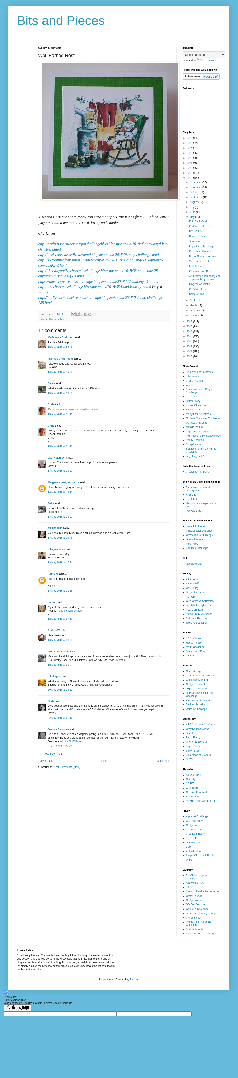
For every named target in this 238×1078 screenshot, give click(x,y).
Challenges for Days (197, 471)
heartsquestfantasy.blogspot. (202, 913)
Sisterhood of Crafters (198, 754)
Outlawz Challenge (196, 422)
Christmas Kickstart (197, 679)
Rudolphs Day (194, 563)
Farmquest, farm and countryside (198, 489)
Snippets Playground (198, 618)
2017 (190, 321)
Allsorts (190, 887)
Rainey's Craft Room (60, 358)
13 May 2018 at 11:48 (60, 446)
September (196, 197)
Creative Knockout (196, 792)
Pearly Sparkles (195, 440)
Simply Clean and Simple (200, 855)
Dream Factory (194, 539)
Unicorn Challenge (196, 709)
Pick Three (192, 543)
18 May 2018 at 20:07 (60, 665)
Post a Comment (53, 753)
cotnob (52, 602)
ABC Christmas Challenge (200, 724)
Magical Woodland (199, 284)
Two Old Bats (193, 510)
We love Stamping (196, 622)
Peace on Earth (195, 609)
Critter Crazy (193, 401)
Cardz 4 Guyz (193, 671)
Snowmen (194, 241)
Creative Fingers (195, 833)
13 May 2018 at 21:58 (60, 590)
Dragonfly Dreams (196, 592)
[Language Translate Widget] (204, 54)
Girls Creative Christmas (200, 601)
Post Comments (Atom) (67, 767)
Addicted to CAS (195, 882)
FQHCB (190, 596)
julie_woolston (56, 549)
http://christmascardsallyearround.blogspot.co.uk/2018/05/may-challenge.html (98, 255)
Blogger (134, 979)
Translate (206, 60)
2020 (190, 168)
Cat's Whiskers (197, 289)
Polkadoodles (193, 851)
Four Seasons (194, 409)
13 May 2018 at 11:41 (60, 414)
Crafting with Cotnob (70, 610)
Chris (51, 404)
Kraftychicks (193, 796)
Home (104, 760)
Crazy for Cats (194, 829)
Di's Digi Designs (195, 904)
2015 (190, 331)
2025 (190, 143)
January (195, 315)
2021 (190, 162)
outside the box (194, 427)
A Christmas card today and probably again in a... (204, 278)
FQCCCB (191, 499)
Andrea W (54, 630)
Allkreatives (192, 376)
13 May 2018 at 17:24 (60, 562)
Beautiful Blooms (198, 236)
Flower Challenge (196, 405)
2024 (190, 148)
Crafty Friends (194, 895)
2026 (190, 138)
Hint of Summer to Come (203, 256)
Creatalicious (193, 396)
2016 (190, 326)
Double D (191, 733)
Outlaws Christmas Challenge (203, 418)
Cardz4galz (192, 779)
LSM (188, 846)
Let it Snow (195, 266)
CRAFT (190, 783)
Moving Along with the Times (202, 800)
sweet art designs (58, 651)
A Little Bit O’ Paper (71, 741)
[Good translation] (10, 1007)
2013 (190, 341)
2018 (190, 178)
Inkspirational (193, 917)
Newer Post (45, 760)
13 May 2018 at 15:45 (60, 537)
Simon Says (193, 750)
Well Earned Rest (199, 261)
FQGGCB (191, 838)
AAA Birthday (193, 638)
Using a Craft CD (198, 294)
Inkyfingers (54, 676)
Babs (51, 503)
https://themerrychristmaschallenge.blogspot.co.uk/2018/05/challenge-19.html (98, 281)
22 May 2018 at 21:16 (60, 717)
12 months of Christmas (199, 371)
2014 (190, 336)
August (194, 202)
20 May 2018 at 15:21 (60, 689)
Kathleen (53, 573)
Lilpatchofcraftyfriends (198, 605)
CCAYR (190, 384)
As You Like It (193, 774)
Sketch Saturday (195, 929)
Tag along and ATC (196, 456)
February (195, 310)
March (194, 305)
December (196, 182)
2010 (190, 356)
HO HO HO (195, 231)
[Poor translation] (24, 1007)
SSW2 (189, 759)
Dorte (51, 701)
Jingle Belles (193, 842)
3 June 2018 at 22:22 (60, 746)
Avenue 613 (193, 583)
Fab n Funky (193, 737)
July (192, 207)
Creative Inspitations (197, 729)
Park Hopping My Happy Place (203, 435)
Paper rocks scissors (198, 431)
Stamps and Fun (195, 651)
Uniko (189, 859)
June (193, 212)
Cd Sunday (192, 588)
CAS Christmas (194, 380)
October (195, 192)
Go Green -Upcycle (200, 226)
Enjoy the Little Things (201, 246)
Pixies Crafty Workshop (199, 613)
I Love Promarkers (196, 742)
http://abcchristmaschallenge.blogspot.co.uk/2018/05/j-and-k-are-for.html (94, 287)
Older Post (163, 760)
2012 (190, 346)
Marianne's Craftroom (61, 337)
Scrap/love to (193, 444)
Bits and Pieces (61, 20)
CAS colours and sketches (201, 675)
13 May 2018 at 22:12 (60, 619)
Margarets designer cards (63, 482)
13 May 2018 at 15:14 (60, 491)
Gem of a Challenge (197, 908)
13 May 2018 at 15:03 (60, 470)
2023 (190, 153)
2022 (190, 158)
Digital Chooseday (196, 688)
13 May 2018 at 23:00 (60, 640)
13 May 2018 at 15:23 (60, 516)
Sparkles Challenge (197, 548)
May (192, 217)
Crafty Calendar (195, 900)
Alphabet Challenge (197, 816)
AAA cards (192, 579)
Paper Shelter (193, 746)
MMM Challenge (195, 646)
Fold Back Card (198, 221)
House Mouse (194, 642)
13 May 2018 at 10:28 (60, 371)
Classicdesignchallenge (199, 530)
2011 (190, 351)
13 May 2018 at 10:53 (60, 393)
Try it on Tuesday (195, 704)
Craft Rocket (193, 787)
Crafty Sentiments (196, 684)
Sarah (51, 383)
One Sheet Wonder (200, 251)
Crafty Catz (192, 825)
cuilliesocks (55, 528)
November (196, 187)
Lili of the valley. (56, 319)
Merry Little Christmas (198, 414)
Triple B (190, 655)
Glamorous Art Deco (200, 271)
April (193, 300)
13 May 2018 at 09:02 (60, 347)
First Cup (191, 494)
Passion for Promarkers (199, 700)
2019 (190, 172)
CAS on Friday (194, 820)
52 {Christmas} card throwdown (197, 877)
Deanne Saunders (58, 729)
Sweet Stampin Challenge (200, 933)
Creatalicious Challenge (199, 535)
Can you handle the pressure (202, 891)
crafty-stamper (56, 457)
